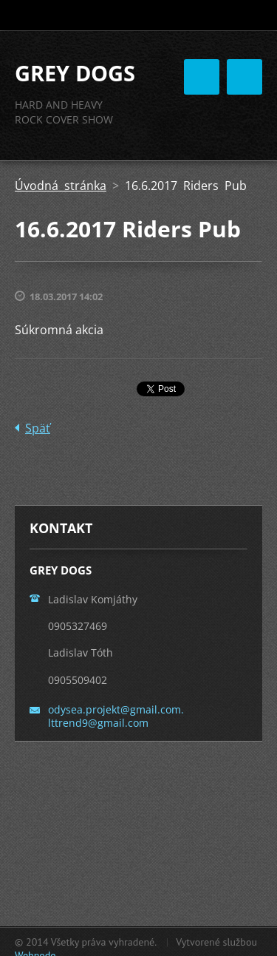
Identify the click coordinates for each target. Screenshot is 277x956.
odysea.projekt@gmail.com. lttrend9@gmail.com (116, 716)
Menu (244, 77)
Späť (37, 428)
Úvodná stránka (60, 185)
